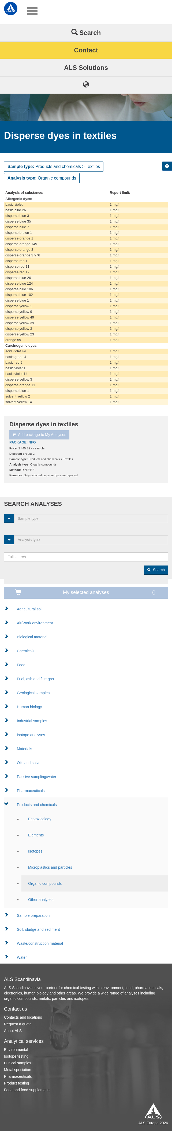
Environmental (16, 1049)
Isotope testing (16, 1056)
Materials (24, 749)
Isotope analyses (31, 735)
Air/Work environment (35, 623)
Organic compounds (45, 883)
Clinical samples (17, 1063)
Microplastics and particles (50, 867)
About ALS (13, 1031)
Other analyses (40, 899)
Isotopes (35, 851)
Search (86, 32)
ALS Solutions (86, 67)
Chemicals (25, 651)
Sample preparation (33, 915)
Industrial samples (32, 721)
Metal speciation (17, 1070)
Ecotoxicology (39, 819)
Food (21, 665)
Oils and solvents (31, 763)
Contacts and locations (23, 1017)
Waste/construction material (40, 943)
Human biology (29, 707)
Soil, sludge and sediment (38, 929)
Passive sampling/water (36, 777)
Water (22, 957)
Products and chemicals (37, 805)
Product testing (16, 1083)
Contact (86, 50)
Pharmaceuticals (31, 791)
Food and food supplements (27, 1090)
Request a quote (18, 1024)
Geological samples (33, 693)
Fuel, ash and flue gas (35, 679)
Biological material (32, 637)
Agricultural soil (29, 609)
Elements (36, 835)
